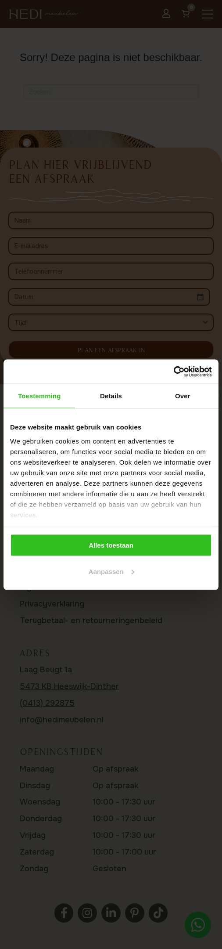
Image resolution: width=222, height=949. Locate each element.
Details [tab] (111, 396)
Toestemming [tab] (39, 396)
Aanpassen (111, 571)
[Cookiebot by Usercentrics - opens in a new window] (173, 371)
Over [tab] (182, 396)
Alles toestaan (111, 545)
